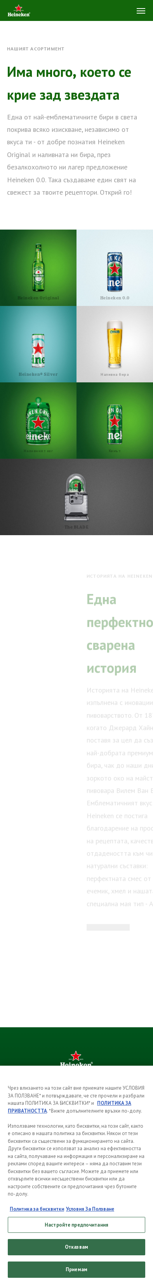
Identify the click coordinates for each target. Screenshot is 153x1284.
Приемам (76, 1272)
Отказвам (76, 1250)
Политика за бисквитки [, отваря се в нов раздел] (37, 1212)
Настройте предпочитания (76, 1227)
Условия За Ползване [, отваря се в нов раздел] (90, 1212)
